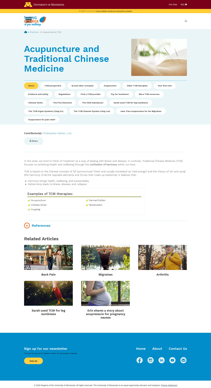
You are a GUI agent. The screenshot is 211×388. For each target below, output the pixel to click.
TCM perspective (52, 86)
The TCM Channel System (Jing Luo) (92, 111)
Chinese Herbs (35, 103)
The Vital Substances (92, 103)
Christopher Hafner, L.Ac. (57, 133)
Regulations (64, 94)
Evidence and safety (38, 94)
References (41, 226)
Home (25, 32)
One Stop (173, 4)
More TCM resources (149, 94)
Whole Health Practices (147, 21)
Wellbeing (113, 21)
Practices (34, 32)
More (178, 21)
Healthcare (167, 21)
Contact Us (178, 349)
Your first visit (165, 86)
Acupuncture (110, 86)
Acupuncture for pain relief (41, 119)
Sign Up (33, 361)
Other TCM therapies (137, 86)
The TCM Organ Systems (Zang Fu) (45, 111)
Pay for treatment (120, 94)
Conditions (127, 21)
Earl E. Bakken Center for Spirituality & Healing (114, 11)
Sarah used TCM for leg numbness (131, 103)
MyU (184, 4)
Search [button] (186, 21)
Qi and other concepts (83, 86)
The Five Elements (62, 103)
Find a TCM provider (91, 94)
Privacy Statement (169, 385)
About (31, 86)
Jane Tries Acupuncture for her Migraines (140, 111)
